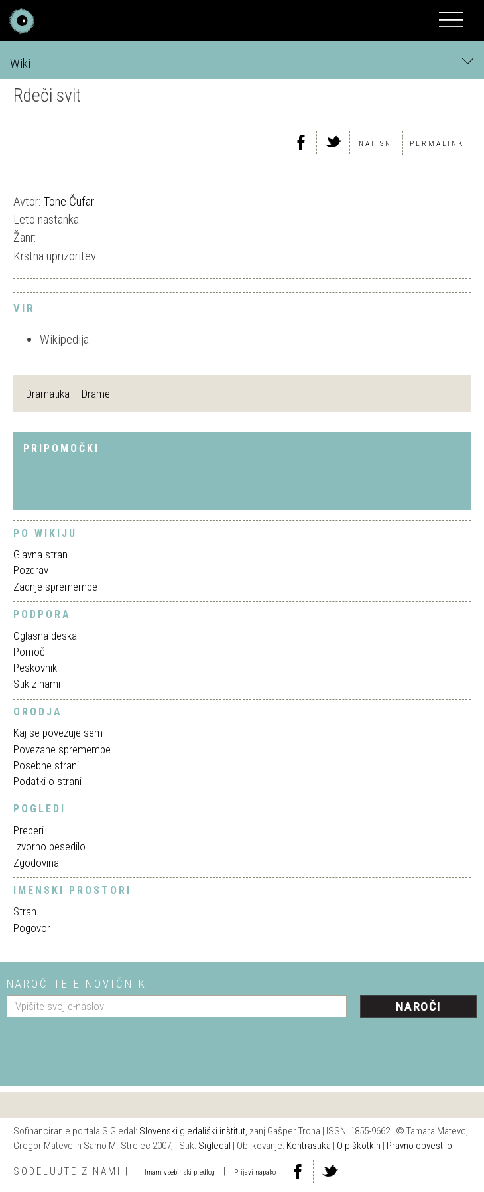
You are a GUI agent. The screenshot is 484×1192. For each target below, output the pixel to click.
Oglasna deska (45, 635)
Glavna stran (40, 554)
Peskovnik (35, 667)
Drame (96, 393)
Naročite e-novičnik (77, 983)
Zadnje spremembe (55, 586)
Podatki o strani (47, 781)
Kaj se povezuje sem (58, 732)
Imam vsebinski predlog (180, 1172)
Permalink (437, 143)
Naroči (419, 1006)
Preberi (28, 830)
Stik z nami (36, 683)
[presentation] (107, 1047)
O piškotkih (359, 1146)
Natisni (377, 143)
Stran (24, 911)
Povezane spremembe (62, 749)
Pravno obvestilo (419, 1146)
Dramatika (48, 393)
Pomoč (29, 651)
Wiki (242, 62)
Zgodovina (36, 862)
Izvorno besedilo (49, 846)
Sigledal (214, 1146)
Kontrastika (308, 1146)
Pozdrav (30, 570)
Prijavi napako (255, 1172)
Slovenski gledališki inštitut (192, 1131)
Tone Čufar (68, 201)
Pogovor (31, 927)
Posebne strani (46, 765)
